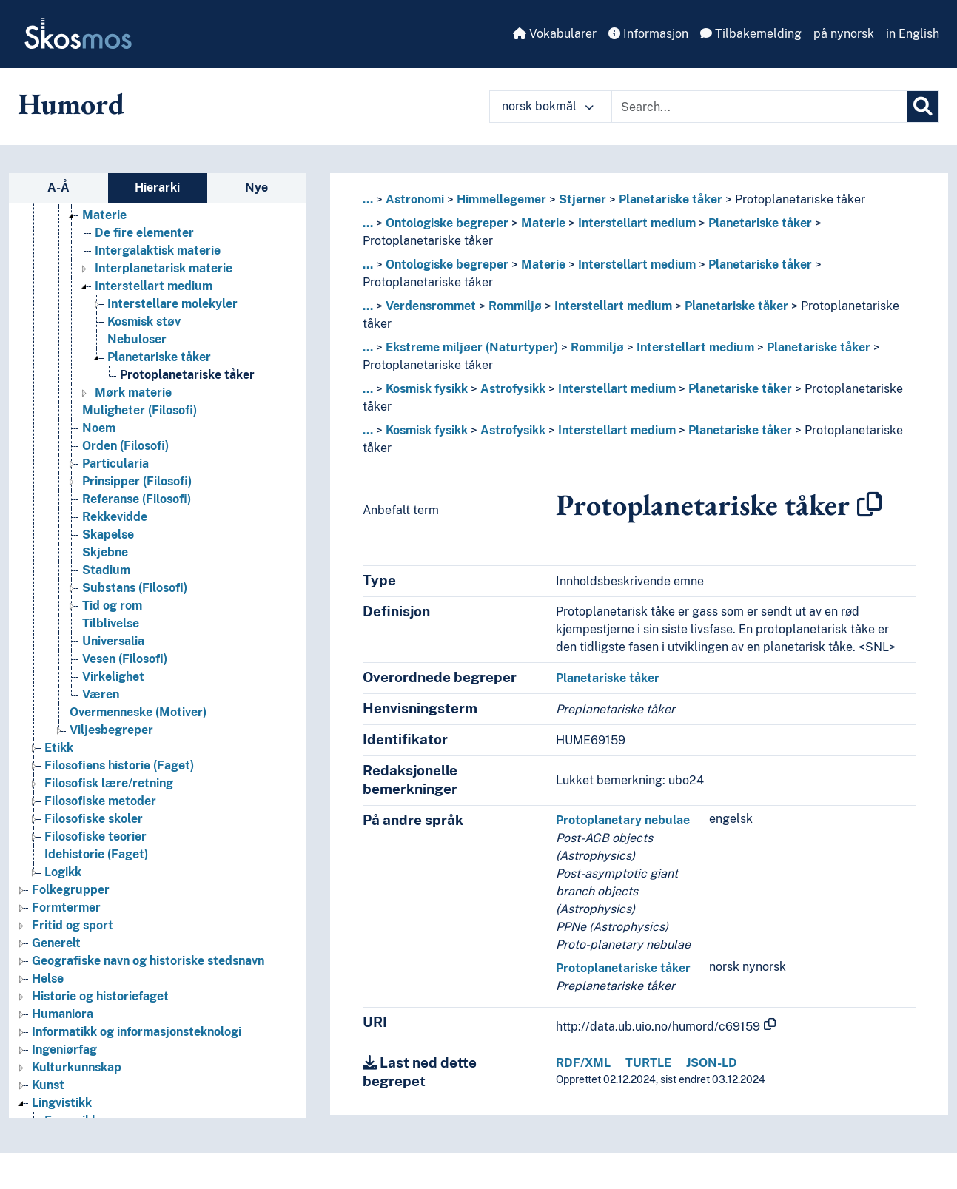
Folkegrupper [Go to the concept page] (71, 890)
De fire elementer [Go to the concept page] (144, 233)
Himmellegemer (501, 199)
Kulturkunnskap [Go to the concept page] (76, 1067)
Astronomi (415, 199)
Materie (543, 223)
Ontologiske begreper (447, 223)
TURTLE (648, 1063)
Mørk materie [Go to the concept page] (133, 392)
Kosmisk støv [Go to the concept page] (144, 321)
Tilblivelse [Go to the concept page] (110, 623)
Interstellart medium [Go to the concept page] (153, 286)
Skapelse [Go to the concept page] (108, 535)
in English (912, 34)
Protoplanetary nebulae (623, 820)
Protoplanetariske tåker (800, 199)
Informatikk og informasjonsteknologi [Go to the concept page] (136, 1032)
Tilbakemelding (751, 34)
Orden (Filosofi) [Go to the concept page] (125, 446)
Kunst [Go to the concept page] (48, 1085)
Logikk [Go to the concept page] (62, 872)
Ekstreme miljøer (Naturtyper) (472, 347)
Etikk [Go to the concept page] (58, 748)
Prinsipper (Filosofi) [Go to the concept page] (137, 481)
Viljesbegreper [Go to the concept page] (111, 730)
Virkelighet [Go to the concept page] (113, 677)
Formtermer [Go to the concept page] (66, 907)
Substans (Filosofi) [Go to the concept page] (134, 588)
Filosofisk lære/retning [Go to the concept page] (108, 783)
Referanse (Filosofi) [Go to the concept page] (136, 499)
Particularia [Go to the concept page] (115, 464)
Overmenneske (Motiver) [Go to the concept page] (138, 712)
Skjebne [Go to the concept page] (105, 552)
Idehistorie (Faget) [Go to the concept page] (96, 854)
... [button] (368, 199)
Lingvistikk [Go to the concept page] (62, 1103)
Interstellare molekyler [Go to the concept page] (172, 304)
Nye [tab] (256, 188)
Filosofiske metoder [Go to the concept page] (100, 801)
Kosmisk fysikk (427, 389)
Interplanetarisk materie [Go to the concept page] (163, 268)
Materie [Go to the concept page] (104, 215)
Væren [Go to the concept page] (100, 694)
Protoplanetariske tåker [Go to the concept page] (187, 375)
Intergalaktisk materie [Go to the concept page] (158, 250)
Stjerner (582, 199)
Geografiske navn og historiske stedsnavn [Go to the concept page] (148, 961)
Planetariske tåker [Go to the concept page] (159, 357)
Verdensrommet (431, 306)
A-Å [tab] (58, 188)
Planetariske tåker (670, 199)
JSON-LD (711, 1063)
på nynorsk (843, 34)
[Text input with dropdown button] (759, 106)
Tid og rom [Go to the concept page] (112, 606)
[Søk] (923, 106)
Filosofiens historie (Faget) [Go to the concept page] (119, 765)
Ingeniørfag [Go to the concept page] (64, 1050)
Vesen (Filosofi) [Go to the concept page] (124, 659)
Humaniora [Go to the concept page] (62, 1014)
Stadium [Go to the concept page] (106, 570)
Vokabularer (555, 34)
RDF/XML (583, 1063)
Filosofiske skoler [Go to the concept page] (93, 819)
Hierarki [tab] (157, 188)
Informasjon (648, 34)
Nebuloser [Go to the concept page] (137, 339)
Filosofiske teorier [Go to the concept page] (95, 836)
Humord (71, 103)
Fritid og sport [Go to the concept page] (72, 925)
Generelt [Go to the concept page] (56, 943)
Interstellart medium (637, 223)
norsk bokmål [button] (548, 106)
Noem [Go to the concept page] (98, 428)
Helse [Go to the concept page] (48, 978)
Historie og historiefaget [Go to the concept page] (100, 996)
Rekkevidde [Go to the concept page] (114, 517)
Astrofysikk (512, 389)
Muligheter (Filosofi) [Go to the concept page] (139, 410)
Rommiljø (515, 306)
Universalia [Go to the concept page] (113, 641)
